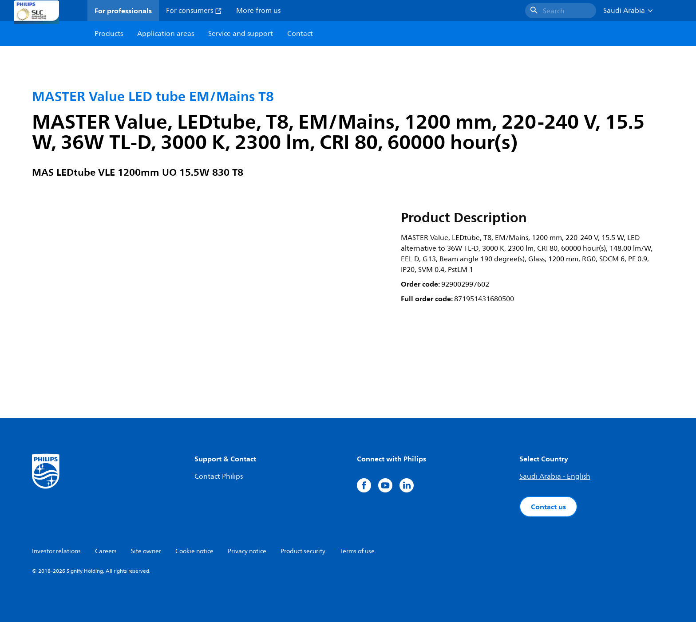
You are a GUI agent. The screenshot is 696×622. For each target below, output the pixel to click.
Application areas (165, 33)
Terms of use (357, 551)
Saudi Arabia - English (554, 476)
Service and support (240, 33)
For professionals (123, 10)
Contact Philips (218, 476)
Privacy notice (247, 551)
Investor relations (56, 551)
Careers (106, 551)
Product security (303, 551)
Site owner (146, 551)
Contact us (548, 506)
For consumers (194, 10)
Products (109, 33)
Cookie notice (194, 551)
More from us (258, 10)
